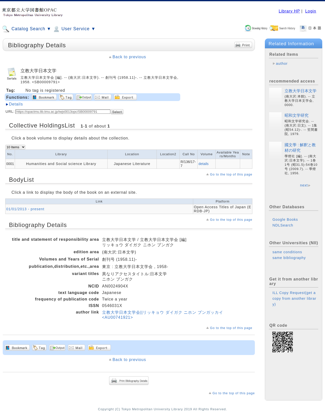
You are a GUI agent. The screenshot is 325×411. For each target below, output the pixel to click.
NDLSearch (282, 225)
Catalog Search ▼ (26, 29)
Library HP (289, 11)
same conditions (287, 252)
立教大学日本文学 (301, 91)
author (282, 64)
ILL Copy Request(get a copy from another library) (294, 298)
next (304, 185)
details (203, 164)
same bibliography (289, 258)
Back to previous (129, 57)
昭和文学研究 (297, 115)
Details (16, 104)
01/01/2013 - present (25, 209)
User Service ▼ (74, 29)
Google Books (285, 220)
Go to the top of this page (231, 174)
